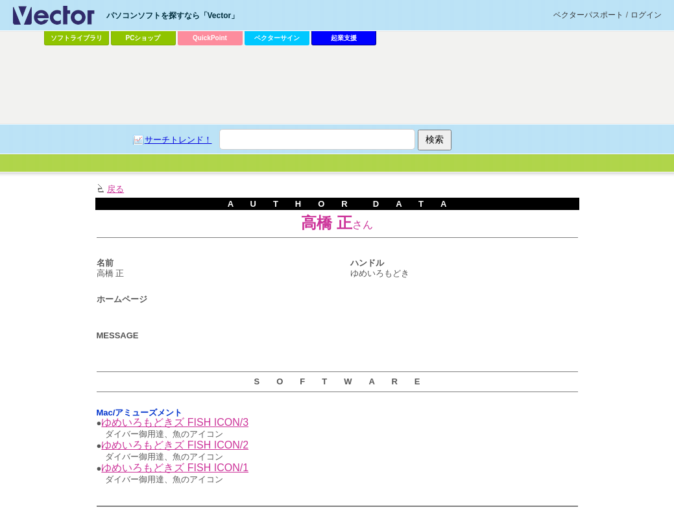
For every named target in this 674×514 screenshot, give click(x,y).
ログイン (646, 14)
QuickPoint (210, 37)
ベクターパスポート (588, 14)
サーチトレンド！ (178, 140)
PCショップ (143, 37)
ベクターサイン (277, 37)
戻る (115, 189)
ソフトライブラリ (76, 37)
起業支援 (344, 37)
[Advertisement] (337, 85)
